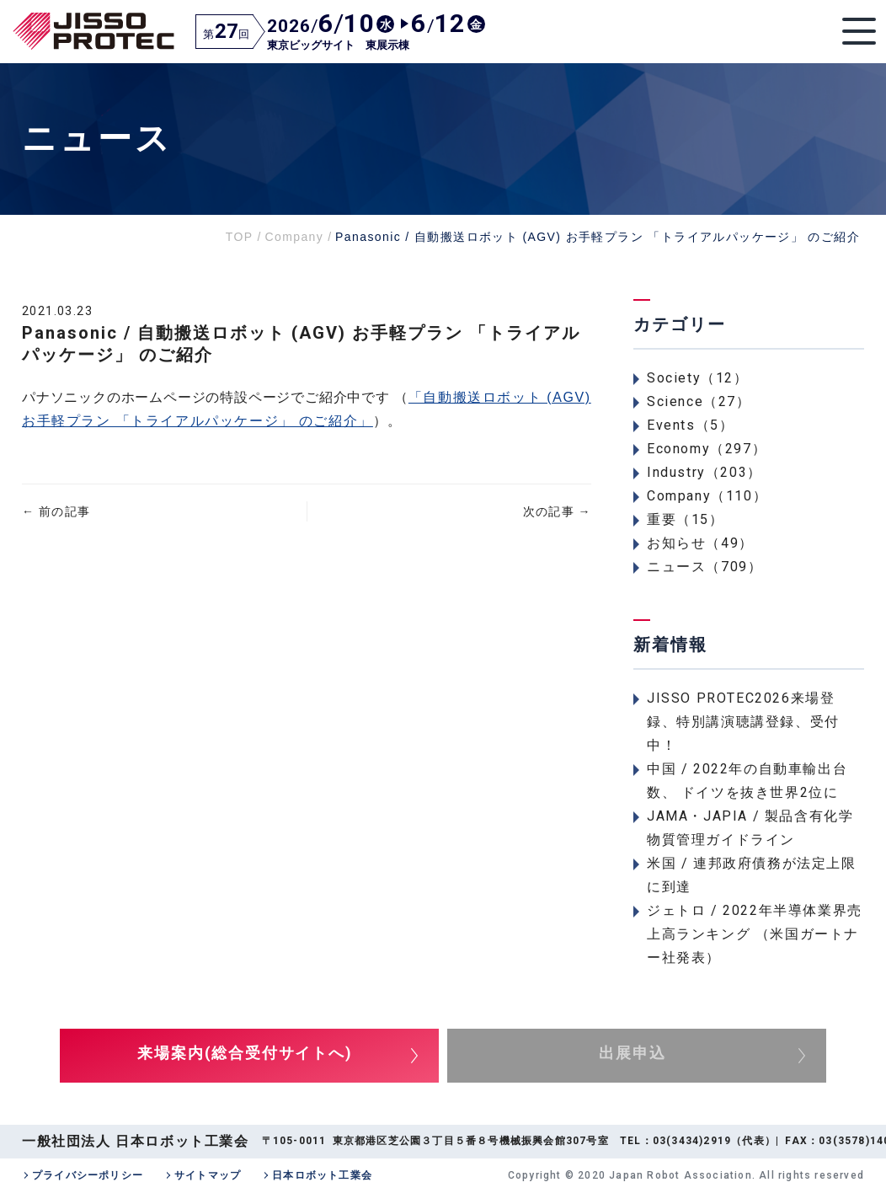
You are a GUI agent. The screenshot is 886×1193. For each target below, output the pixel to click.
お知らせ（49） (700, 543)
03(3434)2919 (692, 1141)
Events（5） (690, 425)
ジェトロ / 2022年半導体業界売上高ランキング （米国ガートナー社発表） (754, 934)
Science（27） (699, 401)
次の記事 (557, 511)
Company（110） (707, 496)
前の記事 (56, 511)
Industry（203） (704, 472)
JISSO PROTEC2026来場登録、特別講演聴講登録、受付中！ (743, 721)
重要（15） (685, 519)
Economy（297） (706, 449)
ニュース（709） (704, 567)
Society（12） (698, 378)
